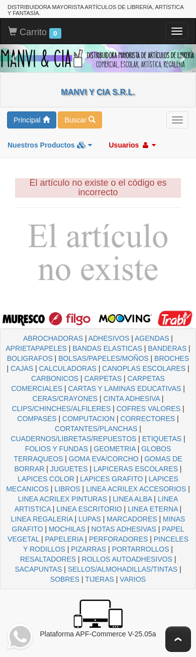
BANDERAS (167, 348)
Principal (32, 120)
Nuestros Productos (50, 145)
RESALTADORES (48, 559)
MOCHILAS (67, 529)
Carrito (34, 33)
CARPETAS (103, 378)
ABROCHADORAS (53, 338)
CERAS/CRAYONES (65, 399)
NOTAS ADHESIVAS (123, 529)
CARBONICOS (54, 378)
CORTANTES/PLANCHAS (96, 429)
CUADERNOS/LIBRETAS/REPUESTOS (73, 439)
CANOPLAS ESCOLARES (143, 368)
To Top (178, 639)
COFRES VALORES (148, 409)
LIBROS (67, 489)
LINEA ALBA (132, 499)
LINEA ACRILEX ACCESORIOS (136, 489)
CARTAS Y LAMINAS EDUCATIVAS (124, 388)
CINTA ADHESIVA (132, 399)
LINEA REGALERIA (42, 519)
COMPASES (36, 419)
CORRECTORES (147, 419)
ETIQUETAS (161, 439)
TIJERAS (99, 579)
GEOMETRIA (115, 449)
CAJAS (22, 368)
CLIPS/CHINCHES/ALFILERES (61, 409)
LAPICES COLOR (46, 479)
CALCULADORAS (67, 368)
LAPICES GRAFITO (111, 479)
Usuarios (132, 145)
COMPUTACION (88, 419)
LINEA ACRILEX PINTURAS (62, 499)
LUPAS (89, 519)
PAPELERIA (64, 539)
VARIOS (133, 579)
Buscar (79, 120)
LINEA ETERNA (153, 509)
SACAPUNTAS (38, 569)
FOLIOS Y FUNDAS (56, 449)
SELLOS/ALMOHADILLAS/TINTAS (122, 569)
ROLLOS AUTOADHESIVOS (127, 559)
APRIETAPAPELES (36, 348)
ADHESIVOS (109, 338)
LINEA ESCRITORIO (89, 509)
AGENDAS (152, 338)
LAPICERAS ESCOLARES (135, 469)
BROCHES (171, 358)
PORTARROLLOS (140, 549)
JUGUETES (69, 469)
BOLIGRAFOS (30, 358)
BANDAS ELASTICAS (107, 348)
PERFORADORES (118, 539)
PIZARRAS (88, 549)
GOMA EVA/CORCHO (104, 459)
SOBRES (64, 579)
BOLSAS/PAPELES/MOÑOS (103, 358)
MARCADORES (132, 519)
